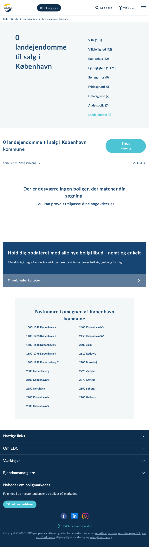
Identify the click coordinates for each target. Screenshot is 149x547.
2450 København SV (91, 336)
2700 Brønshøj (88, 362)
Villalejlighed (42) (100, 49)
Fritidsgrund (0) (98, 86)
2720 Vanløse (87, 371)
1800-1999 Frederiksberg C (42, 362)
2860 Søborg (86, 388)
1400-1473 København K (41, 336)
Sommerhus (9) (98, 77)
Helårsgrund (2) (98, 96)
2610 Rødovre (87, 353)
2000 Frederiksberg (37, 371)
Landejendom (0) (99, 114)
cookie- (112, 533)
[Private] (7, 7)
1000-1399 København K (41, 327)
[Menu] (143, 8)
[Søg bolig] (103, 8)
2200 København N (37, 397)
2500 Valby (85, 345)
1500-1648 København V (41, 345)
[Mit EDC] (125, 8)
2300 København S (37, 406)
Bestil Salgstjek (49, 8)
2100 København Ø (37, 380)
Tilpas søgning (125, 146)
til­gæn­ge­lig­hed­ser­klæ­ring (70, 537)
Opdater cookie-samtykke (74, 526)
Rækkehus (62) (98, 58)
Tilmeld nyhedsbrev (19, 504)
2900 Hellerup (87, 397)
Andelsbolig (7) (98, 105)
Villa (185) (95, 40)
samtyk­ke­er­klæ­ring (101, 537)
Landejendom (30, 18)
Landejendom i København (56, 18)
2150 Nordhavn (35, 388)
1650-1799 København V (41, 353)
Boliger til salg (10, 18)
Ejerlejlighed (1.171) (101, 68)
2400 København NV (91, 327)
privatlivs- (101, 533)
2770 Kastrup (87, 380)
